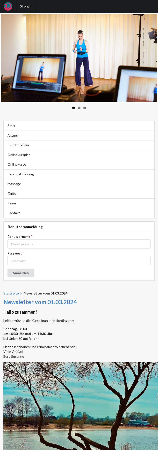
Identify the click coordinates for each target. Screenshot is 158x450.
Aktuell (12, 135)
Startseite (11, 293)
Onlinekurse (16, 164)
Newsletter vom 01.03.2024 (40, 301)
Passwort (14, 253)
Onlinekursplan (18, 155)
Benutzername (18, 236)
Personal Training (20, 174)
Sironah (25, 6)
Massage (14, 184)
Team (11, 203)
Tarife (11, 193)
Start (11, 126)
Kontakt (13, 213)
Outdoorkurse (18, 145)
